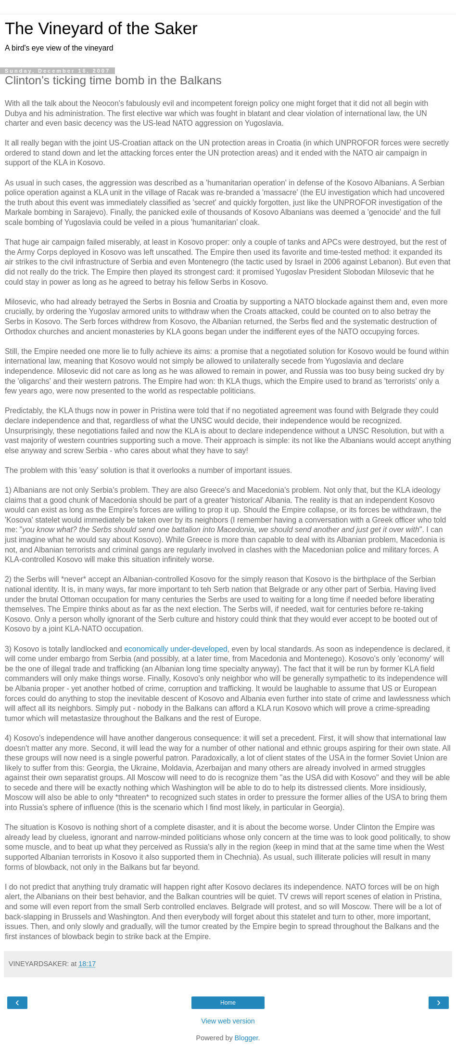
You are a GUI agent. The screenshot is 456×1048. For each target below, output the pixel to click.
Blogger (246, 1038)
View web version (228, 1021)
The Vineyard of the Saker (101, 28)
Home (228, 1002)
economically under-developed (176, 649)
